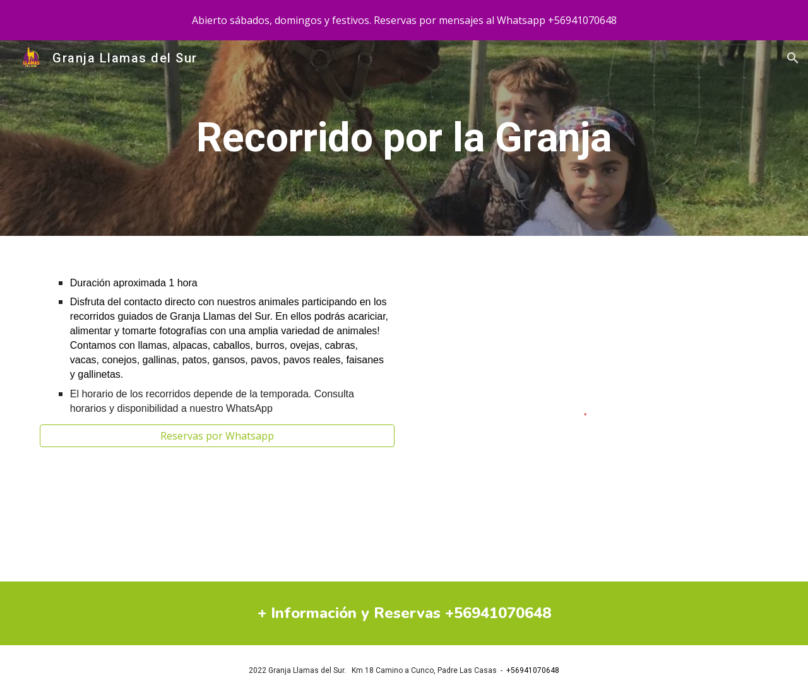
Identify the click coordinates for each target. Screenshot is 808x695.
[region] (404, 20)
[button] (793, 58)
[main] (404, 138)
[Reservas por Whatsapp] (217, 436)
